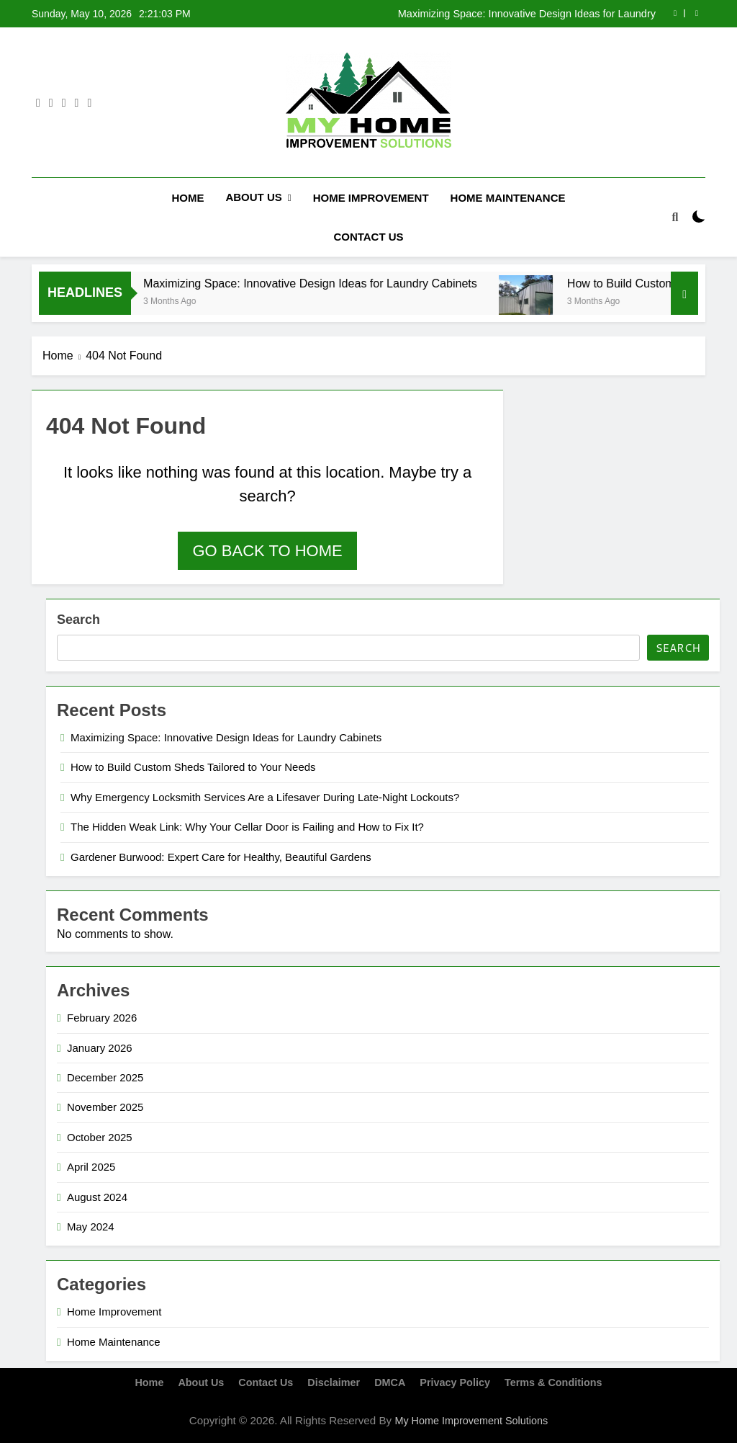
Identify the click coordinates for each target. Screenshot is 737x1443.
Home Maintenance (508, 198)
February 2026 (102, 1017)
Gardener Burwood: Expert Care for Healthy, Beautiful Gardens (221, 856)
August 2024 (97, 1196)
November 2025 (105, 1107)
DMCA (389, 1382)
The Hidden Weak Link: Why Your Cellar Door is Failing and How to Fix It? (247, 827)
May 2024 (90, 1226)
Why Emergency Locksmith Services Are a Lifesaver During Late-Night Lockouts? (265, 796)
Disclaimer (333, 1382)
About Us (253, 197)
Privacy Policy (455, 1382)
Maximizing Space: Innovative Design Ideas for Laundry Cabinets (527, 13)
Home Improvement (371, 198)
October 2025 (99, 1136)
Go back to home (267, 550)
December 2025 (105, 1077)
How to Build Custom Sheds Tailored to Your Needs (193, 767)
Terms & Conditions (553, 1382)
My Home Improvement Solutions (471, 1420)
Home (187, 198)
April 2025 (91, 1167)
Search (78, 619)
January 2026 (99, 1047)
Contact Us (368, 237)
